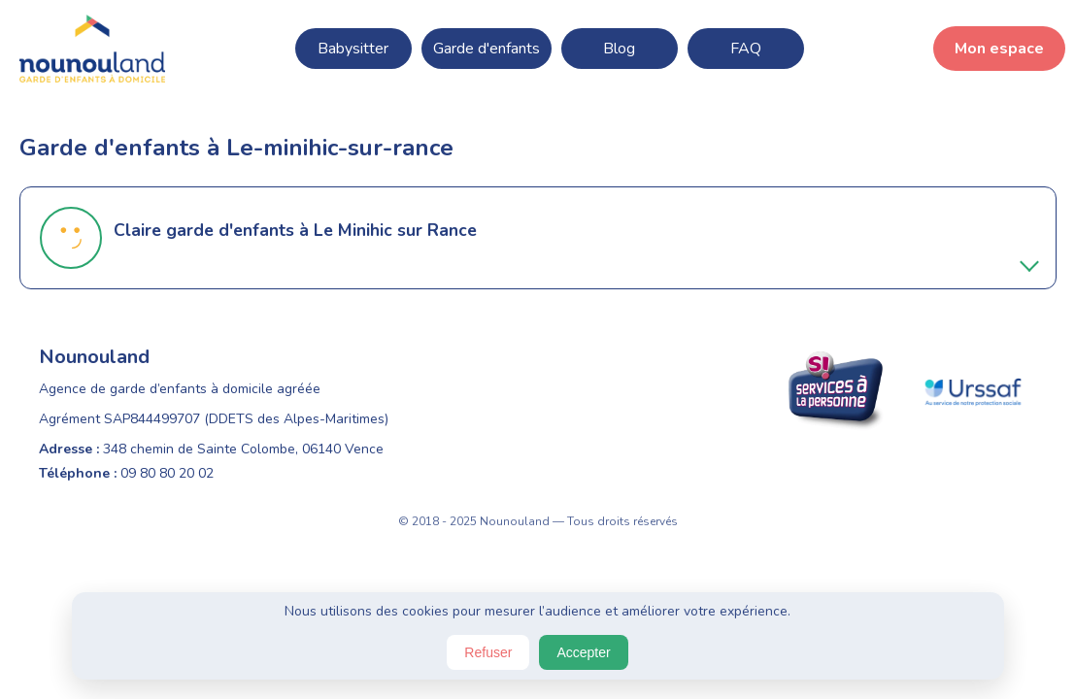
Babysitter (353, 48)
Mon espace (999, 48)
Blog (619, 48)
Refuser (488, 652)
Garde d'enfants (486, 48)
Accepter (583, 652)
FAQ (745, 48)
